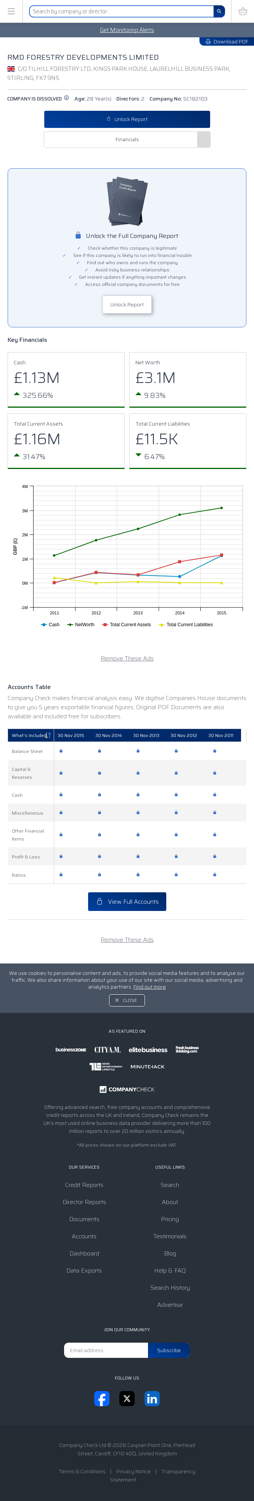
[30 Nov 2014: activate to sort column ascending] (112, 735)
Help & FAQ (170, 1270)
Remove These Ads (127, 658)
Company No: (178, 98)
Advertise (170, 1305)
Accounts (84, 1236)
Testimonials (169, 1236)
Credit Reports (84, 1185)
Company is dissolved (38, 99)
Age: (92, 98)
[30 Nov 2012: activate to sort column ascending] (189, 735)
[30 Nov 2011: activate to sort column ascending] (227, 735)
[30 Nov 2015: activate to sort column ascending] (74, 735)
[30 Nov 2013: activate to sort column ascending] (151, 735)
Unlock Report (127, 119)
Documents (84, 1219)
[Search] (219, 11)
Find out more (149, 987)
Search (170, 1185)
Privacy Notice (133, 1471)
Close (130, 1000)
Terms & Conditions (82, 1471)
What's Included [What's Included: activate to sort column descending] (29, 735)
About (170, 1202)
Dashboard (84, 1253)
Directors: (130, 98)
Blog (170, 1253)
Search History (170, 1287)
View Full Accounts (127, 901)
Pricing (170, 1219)
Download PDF (226, 41)
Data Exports (84, 1270)
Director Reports (84, 1202)
